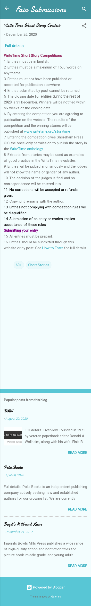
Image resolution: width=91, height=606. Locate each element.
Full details (14, 45)
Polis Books (13, 468)
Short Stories (38, 265)
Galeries (56, 596)
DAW (8, 411)
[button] (84, 26)
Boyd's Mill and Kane (23, 524)
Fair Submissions (41, 9)
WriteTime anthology (26, 149)
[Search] (84, 9)
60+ (19, 265)
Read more (77, 453)
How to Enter (52, 248)
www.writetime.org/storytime (47, 131)
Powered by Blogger (45, 587)
